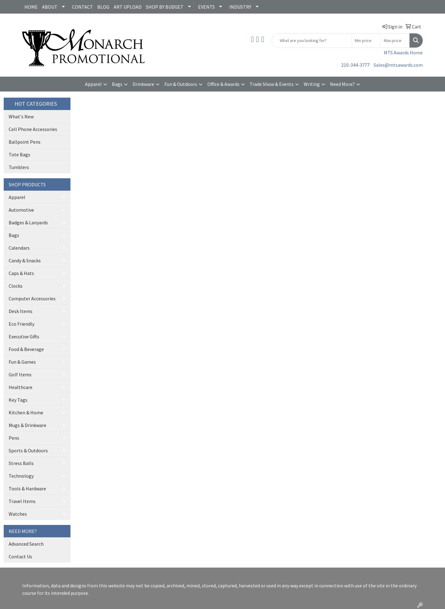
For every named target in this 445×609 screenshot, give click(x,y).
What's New (21, 116)
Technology (21, 476)
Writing (312, 84)
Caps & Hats (21, 273)
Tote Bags (19, 154)
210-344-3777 (355, 65)
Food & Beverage (26, 349)
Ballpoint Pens (24, 142)
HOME (31, 7)
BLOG (103, 7)
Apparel (93, 84)
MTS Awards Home (403, 52)
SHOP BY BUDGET (165, 7)
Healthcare (20, 387)
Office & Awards (223, 84)
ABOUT (49, 7)
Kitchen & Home (26, 412)
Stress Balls (21, 463)
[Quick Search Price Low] (366, 40)
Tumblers (19, 167)
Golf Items (20, 374)
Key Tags (18, 400)
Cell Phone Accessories (33, 129)
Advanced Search (26, 544)
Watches (18, 514)
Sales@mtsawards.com (398, 65)
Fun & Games (22, 362)
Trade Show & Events (272, 84)
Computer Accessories (32, 298)
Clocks (16, 286)
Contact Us (20, 556)
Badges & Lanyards (28, 222)
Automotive (21, 210)
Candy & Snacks (25, 260)
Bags (117, 84)
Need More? (342, 84)
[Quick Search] (312, 40)
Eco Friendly (21, 324)
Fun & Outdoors (180, 84)
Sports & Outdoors (28, 450)
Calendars (19, 248)
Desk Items (20, 311)
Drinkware (143, 84)
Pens (14, 438)
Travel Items (22, 501)
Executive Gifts (24, 336)
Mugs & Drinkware (27, 425)
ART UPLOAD (128, 7)
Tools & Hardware (27, 488)
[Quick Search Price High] (395, 40)
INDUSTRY (240, 7)
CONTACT (82, 7)
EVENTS (206, 7)
